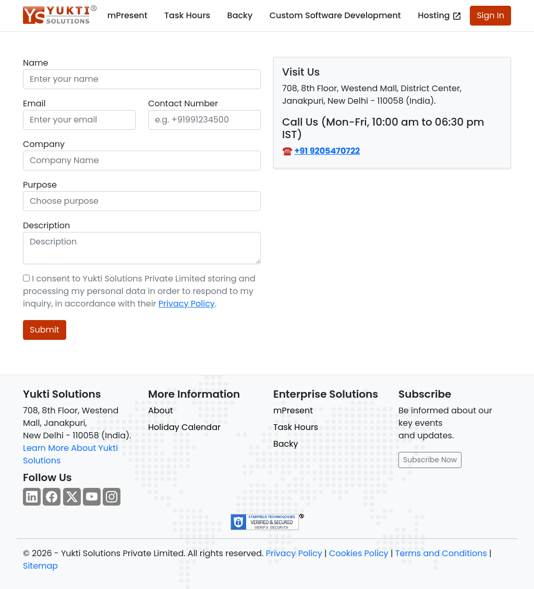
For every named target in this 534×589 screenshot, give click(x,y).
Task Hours (187, 15)
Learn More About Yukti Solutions (70, 454)
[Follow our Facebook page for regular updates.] (51, 497)
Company (44, 144)
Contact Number (183, 103)
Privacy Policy (187, 304)
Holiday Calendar (184, 427)
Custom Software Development (335, 15)
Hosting (440, 15)
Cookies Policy (359, 553)
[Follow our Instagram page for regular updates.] (111, 497)
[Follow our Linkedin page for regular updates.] (32, 497)
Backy (240, 15)
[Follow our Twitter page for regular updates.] (72, 497)
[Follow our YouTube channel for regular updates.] (92, 497)
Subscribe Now (430, 460)
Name (35, 63)
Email (34, 103)
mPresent (127, 15)
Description (46, 225)
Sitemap (40, 566)
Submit (44, 330)
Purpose (40, 185)
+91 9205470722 (327, 151)
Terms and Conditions (441, 553)
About (160, 410)
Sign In (490, 15)
